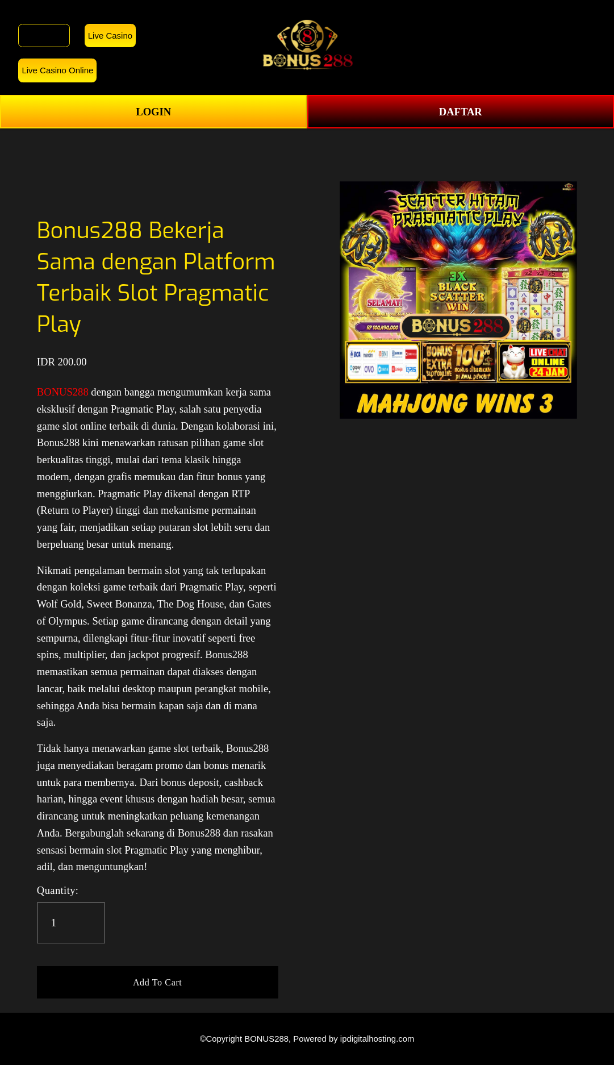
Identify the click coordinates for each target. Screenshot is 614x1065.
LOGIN (153, 112)
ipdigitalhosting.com (377, 1038)
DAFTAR (460, 112)
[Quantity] (71, 922)
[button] (157, 982)
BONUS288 (44, 35)
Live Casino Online (57, 70)
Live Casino (110, 35)
